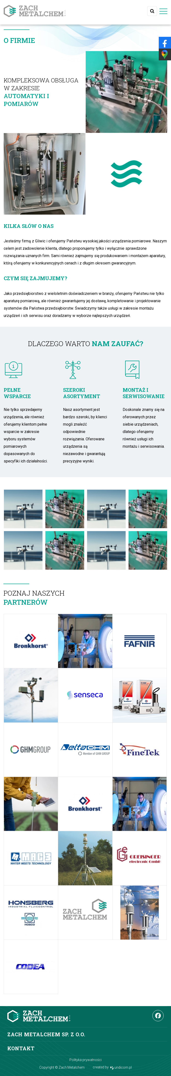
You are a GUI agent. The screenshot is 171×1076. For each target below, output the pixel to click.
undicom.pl (121, 1067)
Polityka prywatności (85, 1060)
